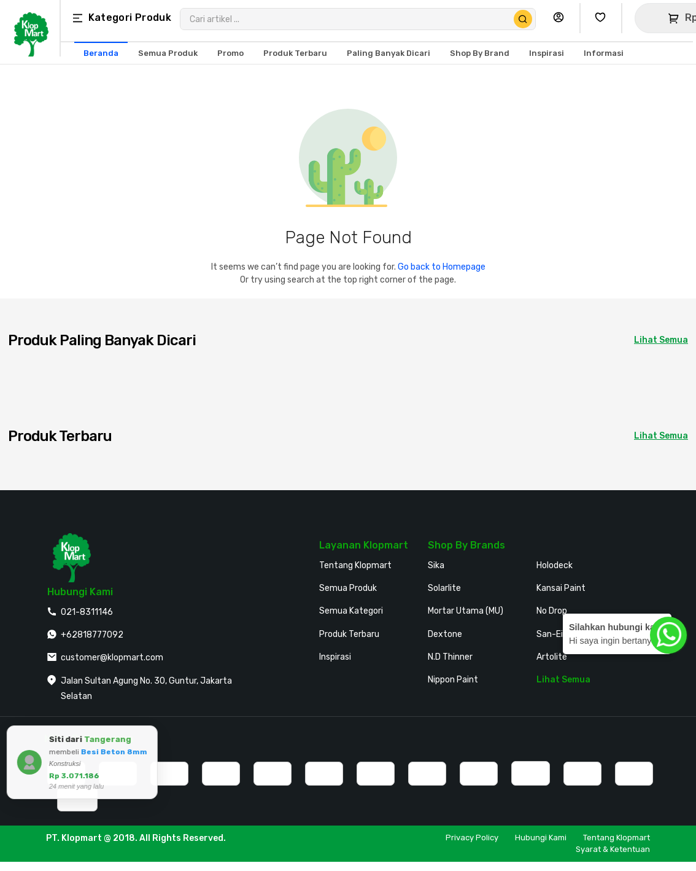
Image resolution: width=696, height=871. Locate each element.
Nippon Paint (453, 679)
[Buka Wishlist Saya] (603, 18)
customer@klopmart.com (112, 657)
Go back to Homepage (441, 267)
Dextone (445, 634)
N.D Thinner (450, 657)
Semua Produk (348, 588)
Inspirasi (335, 657)
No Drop (551, 611)
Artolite (551, 657)
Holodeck (554, 565)
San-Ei (549, 634)
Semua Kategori (351, 611)
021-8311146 (87, 612)
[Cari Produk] (523, 19)
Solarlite (444, 588)
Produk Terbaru (349, 634)
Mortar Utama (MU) (465, 611)
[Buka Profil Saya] (561, 18)
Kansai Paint (561, 588)
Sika (436, 565)
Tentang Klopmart (355, 565)
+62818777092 (92, 635)
